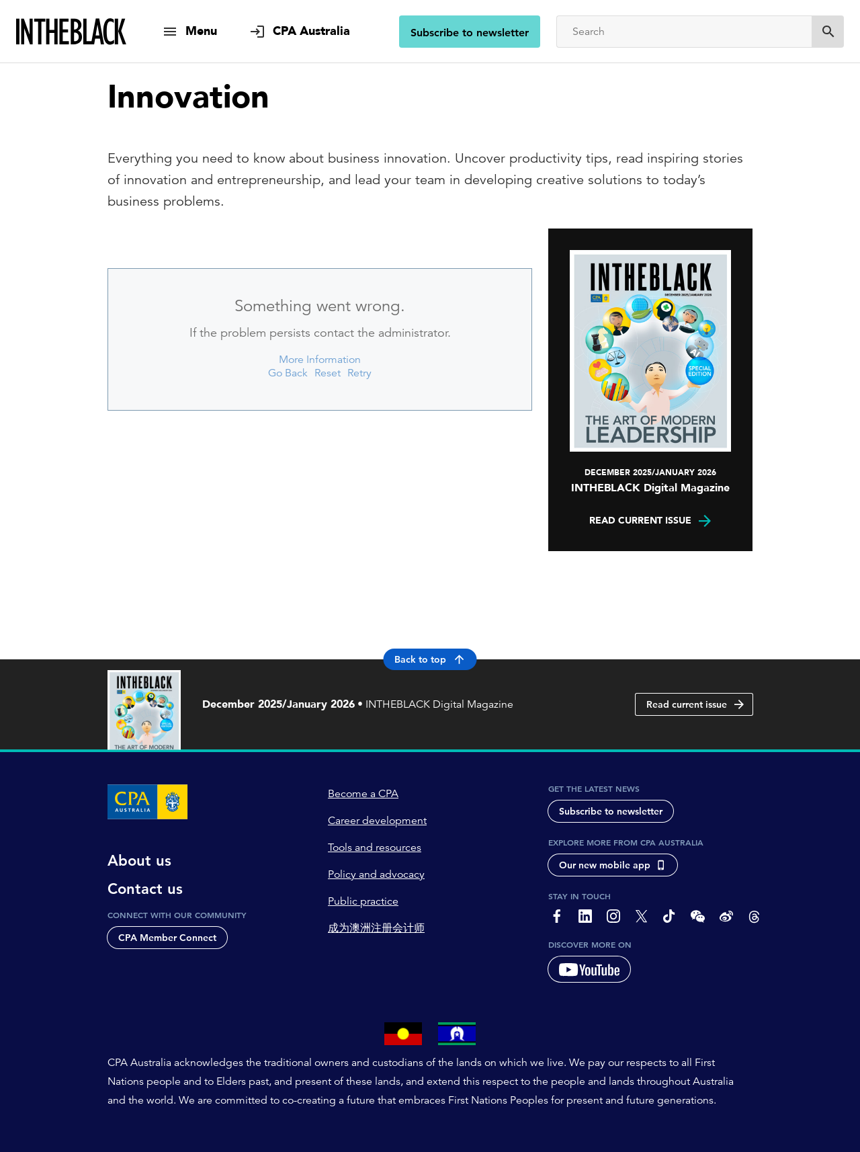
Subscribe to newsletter (470, 32)
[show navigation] (189, 31)
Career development (377, 820)
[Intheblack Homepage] (71, 31)
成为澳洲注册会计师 (376, 928)
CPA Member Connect (167, 938)
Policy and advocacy (376, 874)
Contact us (145, 889)
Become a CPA (363, 793)
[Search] (684, 31)
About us (139, 861)
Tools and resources (374, 847)
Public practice (363, 901)
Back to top (430, 659)
